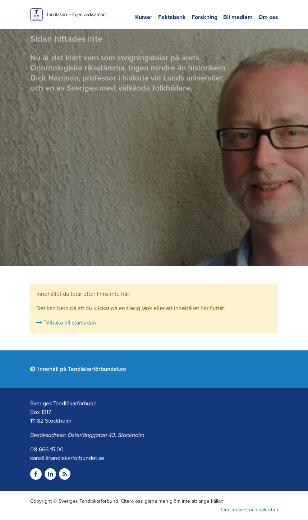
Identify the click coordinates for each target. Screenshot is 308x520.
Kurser (143, 17)
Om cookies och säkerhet (249, 510)
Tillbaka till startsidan (66, 322)
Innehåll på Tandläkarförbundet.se (78, 369)
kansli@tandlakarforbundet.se (67, 458)
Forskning (204, 17)
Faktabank (172, 17)
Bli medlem (238, 17)
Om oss (268, 17)
